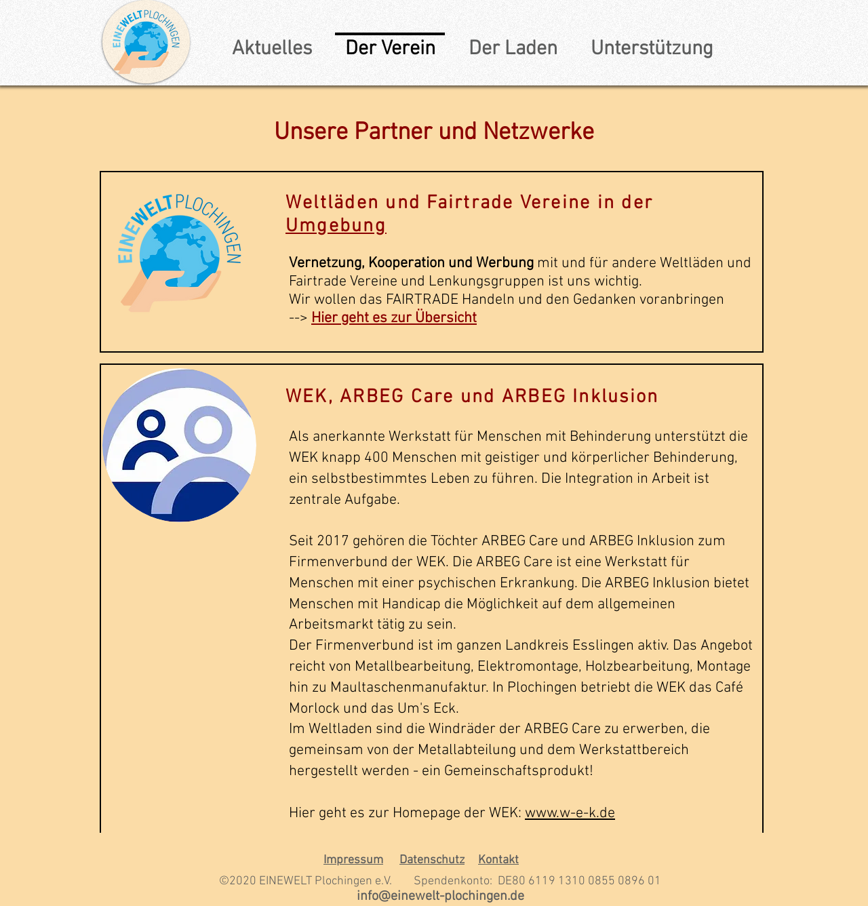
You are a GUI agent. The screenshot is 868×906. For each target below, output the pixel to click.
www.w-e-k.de (570, 813)
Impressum (353, 860)
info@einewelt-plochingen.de (440, 896)
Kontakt (498, 860)
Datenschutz (432, 860)
